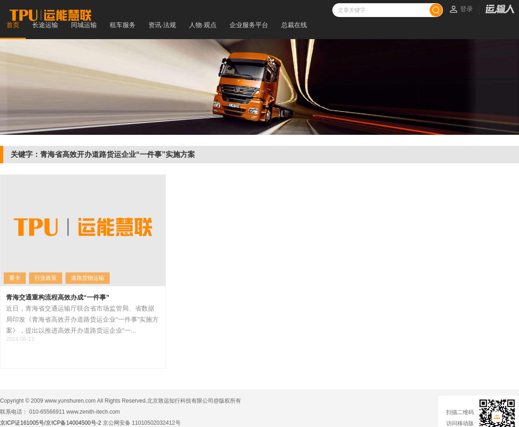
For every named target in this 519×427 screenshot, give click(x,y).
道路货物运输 (87, 278)
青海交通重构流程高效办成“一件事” (57, 297)
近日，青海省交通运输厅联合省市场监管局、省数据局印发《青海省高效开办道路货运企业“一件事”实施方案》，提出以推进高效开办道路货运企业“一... (82, 319)
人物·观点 (203, 25)
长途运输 (45, 25)
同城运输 (84, 25)
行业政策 (46, 278)
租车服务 (123, 25)
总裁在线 (294, 25)
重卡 (14, 278)
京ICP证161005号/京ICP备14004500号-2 (50, 423)
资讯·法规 (162, 25)
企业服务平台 (249, 25)
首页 (12, 25)
